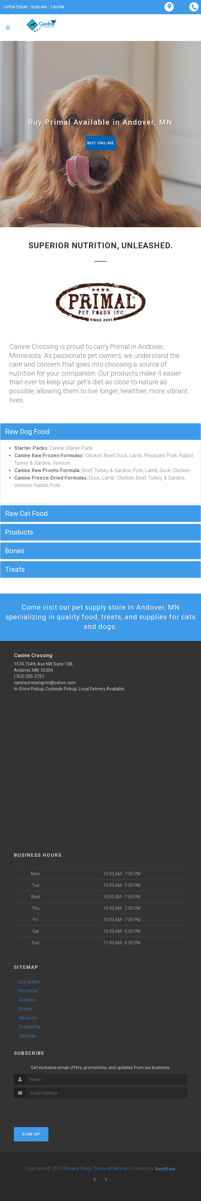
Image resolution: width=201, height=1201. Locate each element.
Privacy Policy (78, 1168)
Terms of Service (110, 1168)
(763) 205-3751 (29, 676)
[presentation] (47, 1109)
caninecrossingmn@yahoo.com (45, 682)
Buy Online (100, 143)
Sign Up (31, 1134)
